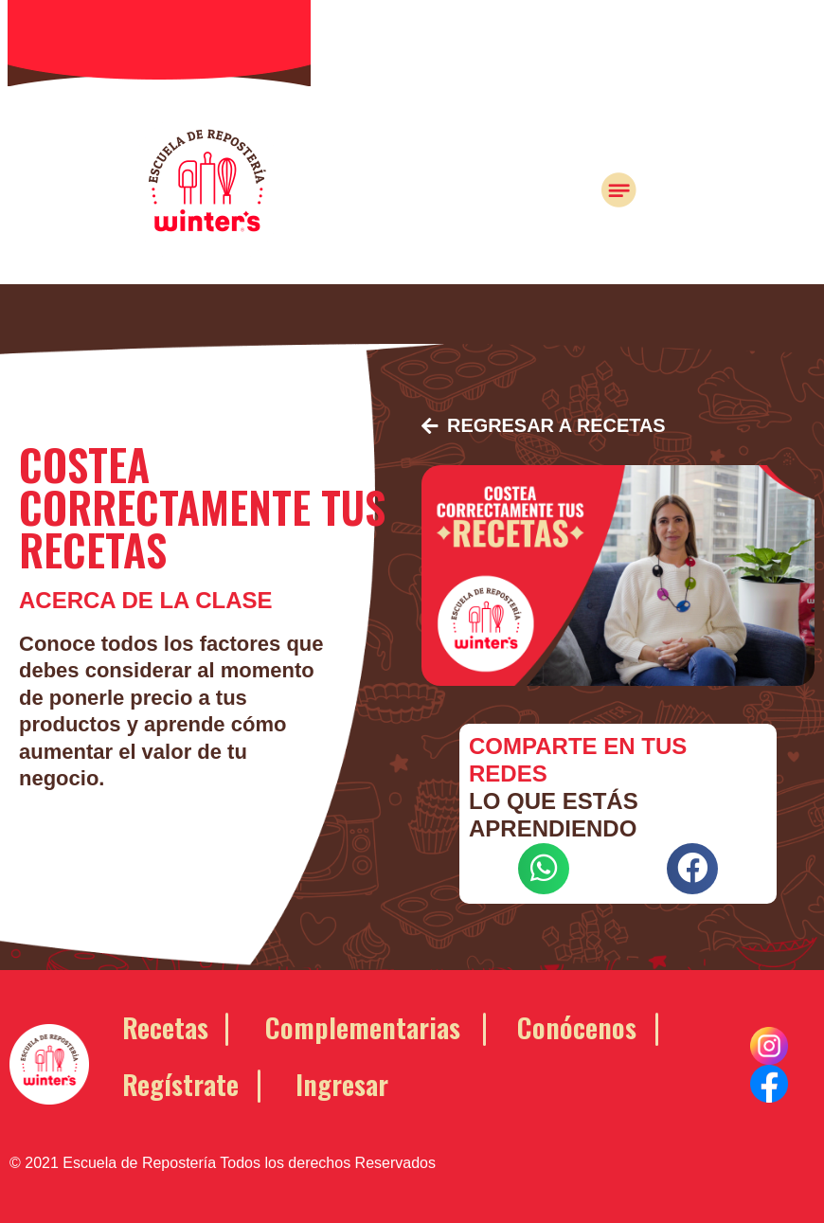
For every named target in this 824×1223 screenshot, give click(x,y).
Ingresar (342, 1082)
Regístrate (180, 1082)
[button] (544, 426)
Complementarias (362, 1025)
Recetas (165, 1025)
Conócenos (576, 1025)
